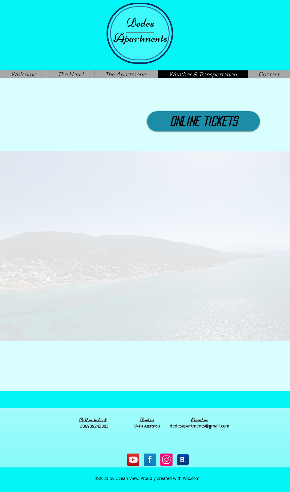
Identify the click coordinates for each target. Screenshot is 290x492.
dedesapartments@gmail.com (199, 426)
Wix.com (191, 478)
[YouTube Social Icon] (133, 460)
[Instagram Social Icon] (166, 460)
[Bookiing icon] (183, 460)
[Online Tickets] (203, 121)
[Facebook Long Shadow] (150, 460)
